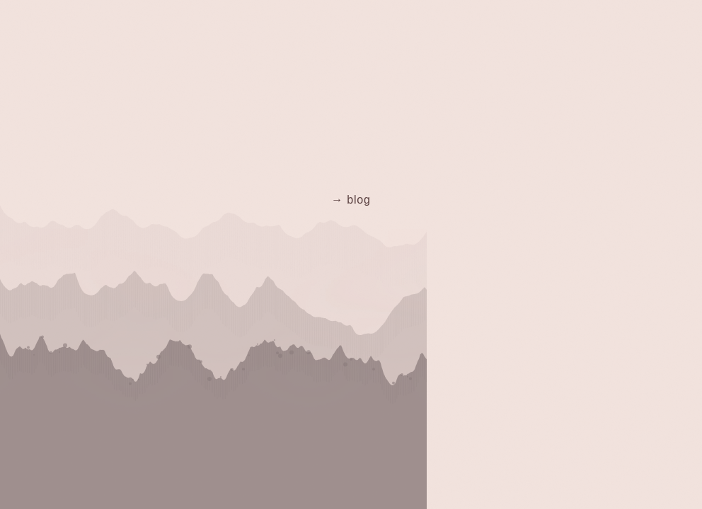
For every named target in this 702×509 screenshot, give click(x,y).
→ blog (351, 200)
